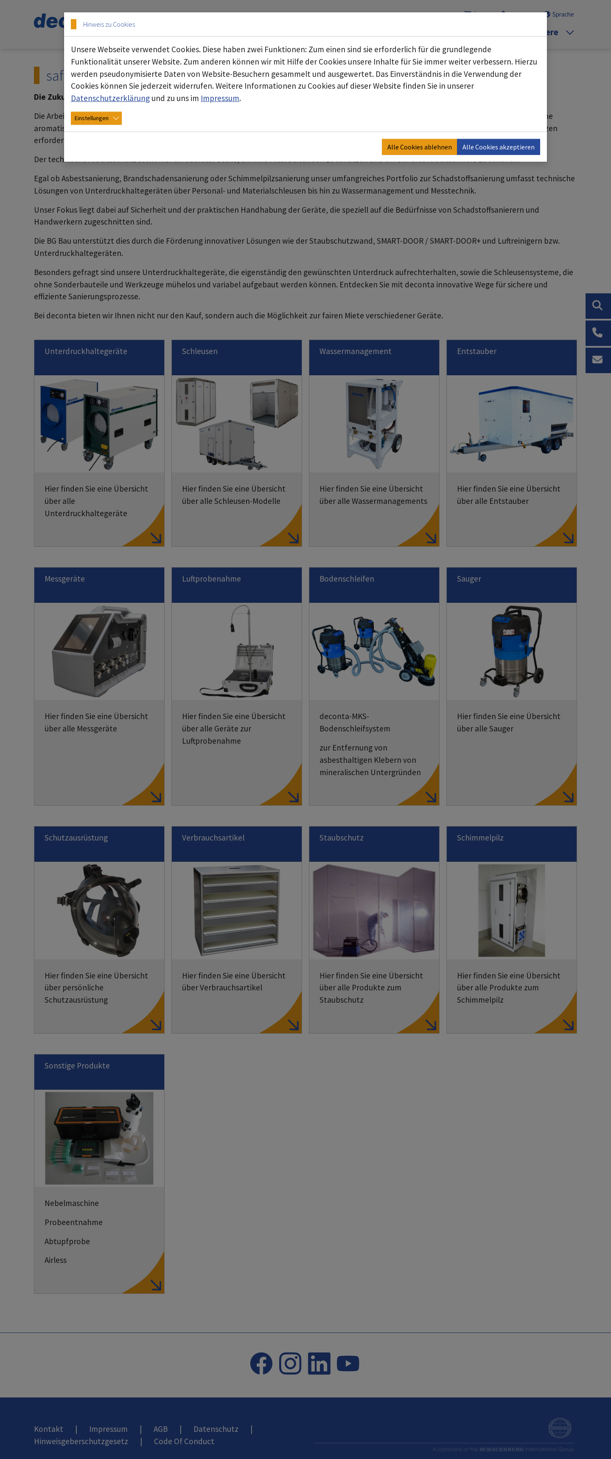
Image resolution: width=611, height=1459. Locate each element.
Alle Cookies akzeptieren (498, 147)
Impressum (220, 98)
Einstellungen (92, 118)
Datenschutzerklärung (110, 98)
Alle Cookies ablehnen (419, 147)
